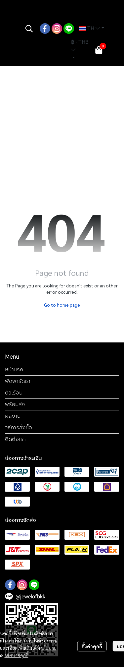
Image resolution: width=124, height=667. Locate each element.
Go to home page (62, 305)
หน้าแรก (14, 369)
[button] (29, 28)
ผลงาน (13, 416)
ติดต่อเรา (15, 439)
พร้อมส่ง (15, 404)
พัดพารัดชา (17, 381)
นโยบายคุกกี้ (16, 655)
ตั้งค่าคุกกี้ (91, 646)
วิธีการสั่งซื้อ (18, 427)
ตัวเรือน (13, 393)
